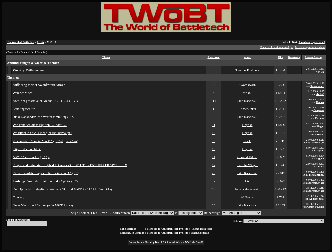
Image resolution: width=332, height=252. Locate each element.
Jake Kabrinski (247, 101)
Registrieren (317, 42)
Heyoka (247, 125)
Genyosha (318, 110)
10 (213, 149)
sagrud (320, 150)
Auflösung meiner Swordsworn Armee (39, 85)
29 (213, 173)
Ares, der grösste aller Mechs (32, 101)
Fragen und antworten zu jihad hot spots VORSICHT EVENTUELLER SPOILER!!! (70, 165)
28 (213, 205)
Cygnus (320, 158)
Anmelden (304, 42)
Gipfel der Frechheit (27, 149)
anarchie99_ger (315, 142)
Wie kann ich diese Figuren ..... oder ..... (40, 125)
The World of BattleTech (20, 42)
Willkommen (35, 70)
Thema (106, 57)
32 (213, 181)
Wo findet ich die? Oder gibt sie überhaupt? (42, 133)
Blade (247, 141)
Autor (247, 57)
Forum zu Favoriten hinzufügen (276, 47)
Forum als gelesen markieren (310, 47)
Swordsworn (247, 85)
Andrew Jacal (316, 198)
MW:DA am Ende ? (26, 157)
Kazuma (319, 118)
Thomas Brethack (247, 70)
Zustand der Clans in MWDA (33, 141)
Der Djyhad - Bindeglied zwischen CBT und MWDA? (49, 189)
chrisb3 (247, 93)
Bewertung (294, 57)
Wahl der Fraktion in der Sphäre (49, 181)
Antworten (213, 57)
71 (213, 157)
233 (213, 189)
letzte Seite (71, 101)
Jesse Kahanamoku (247, 189)
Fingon (320, 126)
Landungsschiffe (24, 109)
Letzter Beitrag (313, 57)
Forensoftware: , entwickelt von (166, 242)
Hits (280, 57)
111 (213, 101)
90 (213, 141)
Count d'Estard (247, 157)
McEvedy (247, 197)
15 (213, 133)
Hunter (320, 102)
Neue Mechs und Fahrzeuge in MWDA (39, 205)
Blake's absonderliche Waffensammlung (40, 117)
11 (213, 125)
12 (213, 165)
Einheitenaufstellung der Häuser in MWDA (42, 173)
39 (213, 117)
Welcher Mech (22, 93)
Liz (322, 71)
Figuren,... (19, 197)
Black (321, 166)
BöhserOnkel (247, 109)
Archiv (40, 42)
